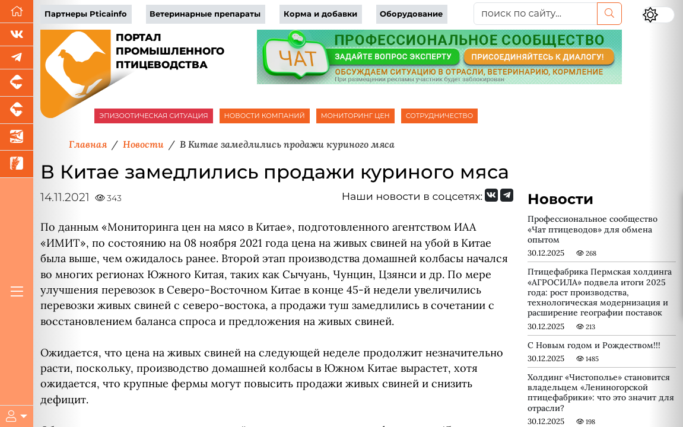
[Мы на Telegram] (506, 195)
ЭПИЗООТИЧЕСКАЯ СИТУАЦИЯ (153, 115)
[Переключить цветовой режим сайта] (658, 15)
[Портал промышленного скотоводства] (16, 110)
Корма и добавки (320, 13)
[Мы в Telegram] (16, 57)
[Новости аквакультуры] (16, 137)
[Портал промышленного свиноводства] (16, 83)
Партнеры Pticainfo (86, 13)
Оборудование (411, 13)
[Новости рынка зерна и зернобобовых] (16, 164)
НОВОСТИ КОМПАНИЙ (264, 115)
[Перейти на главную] (16, 11)
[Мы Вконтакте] (16, 34)
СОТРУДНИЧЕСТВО (440, 115)
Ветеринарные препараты (205, 13)
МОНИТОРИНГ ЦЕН (355, 115)
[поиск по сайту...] (536, 13)
